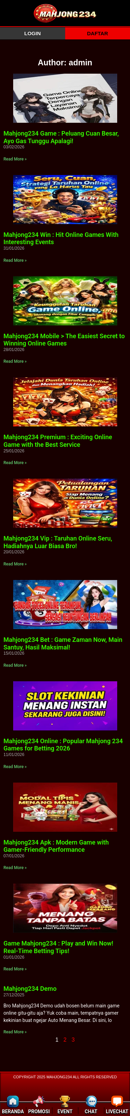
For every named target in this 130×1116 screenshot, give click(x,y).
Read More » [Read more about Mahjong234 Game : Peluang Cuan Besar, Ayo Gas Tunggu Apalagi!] (15, 159)
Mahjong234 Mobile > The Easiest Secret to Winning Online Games (64, 339)
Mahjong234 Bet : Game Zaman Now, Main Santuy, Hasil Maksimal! (62, 643)
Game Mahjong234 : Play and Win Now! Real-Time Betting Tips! (58, 947)
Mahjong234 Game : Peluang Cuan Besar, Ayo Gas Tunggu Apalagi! (61, 137)
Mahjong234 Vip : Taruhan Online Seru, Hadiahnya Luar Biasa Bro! (57, 542)
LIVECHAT (117, 1111)
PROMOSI (39, 1111)
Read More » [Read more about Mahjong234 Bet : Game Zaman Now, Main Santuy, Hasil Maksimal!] (15, 665)
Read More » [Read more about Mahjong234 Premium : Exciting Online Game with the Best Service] (15, 462)
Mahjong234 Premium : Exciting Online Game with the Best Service (57, 440)
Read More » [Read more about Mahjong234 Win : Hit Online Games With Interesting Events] (15, 260)
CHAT (91, 1111)
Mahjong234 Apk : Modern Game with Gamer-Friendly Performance (56, 846)
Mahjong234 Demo (30, 988)
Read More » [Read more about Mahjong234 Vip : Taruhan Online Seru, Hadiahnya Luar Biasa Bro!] (15, 564)
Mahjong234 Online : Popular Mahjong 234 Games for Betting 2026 (63, 744)
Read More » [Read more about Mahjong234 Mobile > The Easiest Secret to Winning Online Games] (15, 361)
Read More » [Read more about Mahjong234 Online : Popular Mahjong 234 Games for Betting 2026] (15, 766)
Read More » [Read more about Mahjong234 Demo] (15, 1032)
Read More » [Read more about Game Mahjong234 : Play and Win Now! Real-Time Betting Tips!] (15, 969)
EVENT (65, 1111)
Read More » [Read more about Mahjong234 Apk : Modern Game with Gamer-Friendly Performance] (15, 867)
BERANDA (13, 1111)
